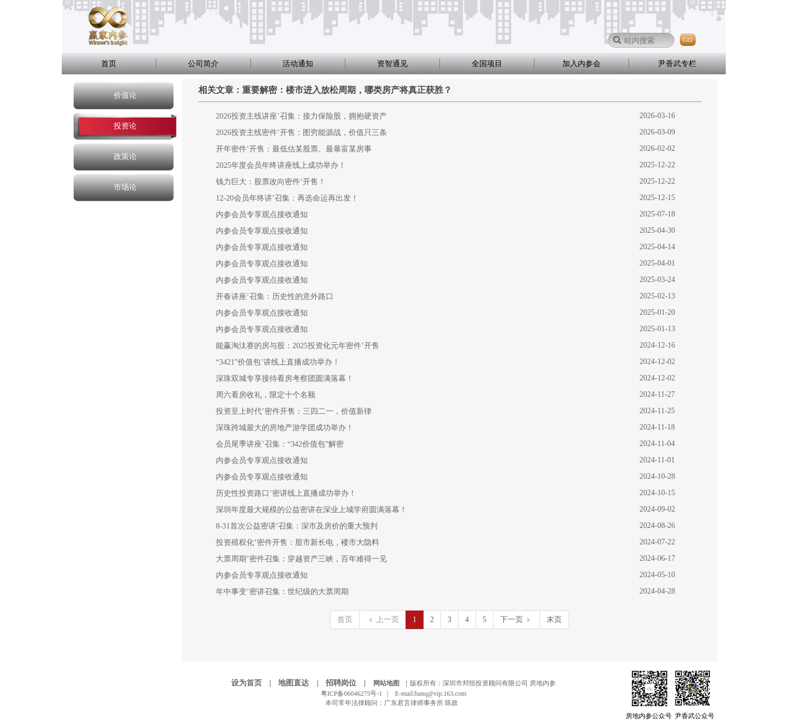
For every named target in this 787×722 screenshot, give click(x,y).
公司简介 (203, 64)
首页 (108, 64)
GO (687, 40)
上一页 (382, 619)
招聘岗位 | (349, 683)
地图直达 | (301, 683)
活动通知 (298, 64)
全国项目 (487, 64)
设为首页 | (254, 683)
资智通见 (392, 64)
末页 (554, 619)
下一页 (516, 619)
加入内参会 (581, 64)
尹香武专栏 (677, 64)
